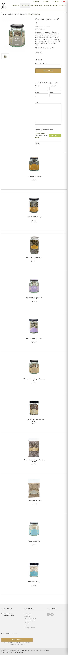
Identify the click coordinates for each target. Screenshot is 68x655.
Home (4, 14)
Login (57, 1)
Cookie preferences (29, 627)
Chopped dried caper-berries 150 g (34, 461)
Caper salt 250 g (34, 582)
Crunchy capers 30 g (34, 176)
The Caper (34, 5)
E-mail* (37, 92)
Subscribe (46, 1)
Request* (38, 102)
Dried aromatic (22, 14)
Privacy (26, 625)
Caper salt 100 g (34, 541)
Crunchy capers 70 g (34, 217)
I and (42, 135)
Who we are (16, 5)
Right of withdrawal (29, 621)
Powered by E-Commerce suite (13, 652)
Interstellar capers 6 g (34, 298)
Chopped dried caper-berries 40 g (34, 380)
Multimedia (54, 5)
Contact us (36, 1)
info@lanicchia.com (8, 615)
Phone (51, 92)
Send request (55, 136)
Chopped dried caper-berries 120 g (34, 420)
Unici (41, 5)
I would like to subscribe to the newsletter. (44, 130)
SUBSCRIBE (17, 640)
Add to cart (48, 71)
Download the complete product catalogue (36, 650)
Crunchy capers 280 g (34, 257)
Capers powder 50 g (34, 14)
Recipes (46, 5)
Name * (37, 86)
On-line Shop (25, 5)
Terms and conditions (30, 618)
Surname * (52, 86)
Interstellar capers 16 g (34, 338)
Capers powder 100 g (34, 500)
